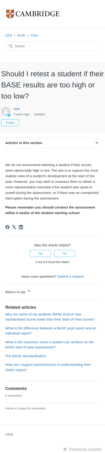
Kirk (17, 109)
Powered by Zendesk (85, 449)
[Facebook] (7, 227)
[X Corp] (14, 227)
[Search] (52, 46)
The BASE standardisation (25, 356)
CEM (8, 35)
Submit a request (70, 276)
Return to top (18, 291)
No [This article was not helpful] (64, 253)
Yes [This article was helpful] (40, 253)
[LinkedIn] (21, 227)
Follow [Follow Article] (10, 122)
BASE (21, 35)
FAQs (34, 35)
